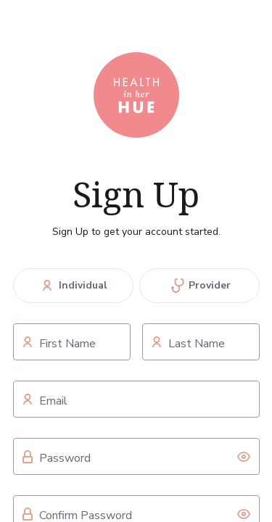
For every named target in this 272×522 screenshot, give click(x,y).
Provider (199, 285)
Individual (73, 285)
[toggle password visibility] (243, 456)
